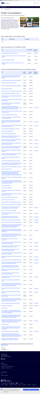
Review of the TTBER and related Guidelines (9, 133)
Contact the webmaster (4, 364)
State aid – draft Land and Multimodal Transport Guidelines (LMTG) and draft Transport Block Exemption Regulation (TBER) (11, 121)
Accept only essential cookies (34, 389)
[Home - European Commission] (5, 3)
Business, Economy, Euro (4, 375)
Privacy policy (24, 384)
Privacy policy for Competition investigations (7, 366)
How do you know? (16, 0)
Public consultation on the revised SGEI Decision (9, 53)
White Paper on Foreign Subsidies (7, 305)
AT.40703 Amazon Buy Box (6, 185)
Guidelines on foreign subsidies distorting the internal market (11, 85)
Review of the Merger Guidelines (7, 88)
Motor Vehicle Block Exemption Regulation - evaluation (10, 93)
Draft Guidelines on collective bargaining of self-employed (11, 219)
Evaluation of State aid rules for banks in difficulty (10, 197)
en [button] (34, 3)
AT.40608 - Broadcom (5, 324)
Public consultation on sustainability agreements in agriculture (11, 204)
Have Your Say (5, 19)
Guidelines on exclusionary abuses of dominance (9, 114)
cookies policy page (15, 389)
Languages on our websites (13, 384)
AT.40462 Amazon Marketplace (7, 187)
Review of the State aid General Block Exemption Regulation (11, 80)
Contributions (36, 107)
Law (1, 5)
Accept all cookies (26, 389)
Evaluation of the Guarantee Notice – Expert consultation (11, 160)
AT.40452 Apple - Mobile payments (7, 131)
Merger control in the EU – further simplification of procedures (11, 166)
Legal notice (29, 384)
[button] (1, 349)
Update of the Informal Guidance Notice (8, 199)
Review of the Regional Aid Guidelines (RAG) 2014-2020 (11, 303)
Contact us (21, 383)
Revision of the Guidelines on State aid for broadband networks (12, 222)
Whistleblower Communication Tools (6, 367)
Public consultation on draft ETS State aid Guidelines (10, 331)
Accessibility (33, 384)
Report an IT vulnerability (4, 384)
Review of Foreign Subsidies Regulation (8, 59)
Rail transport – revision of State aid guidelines (9, 210)
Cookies (19, 384)
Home (2, 9)
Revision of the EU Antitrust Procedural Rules (9, 82)
